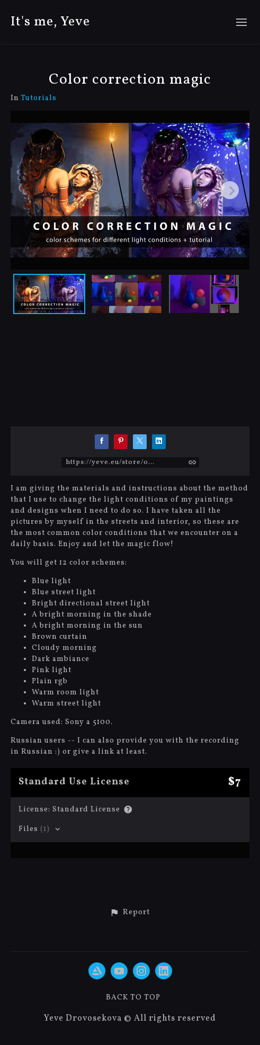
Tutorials (39, 98)
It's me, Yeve (50, 21)
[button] (130, 913)
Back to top (133, 998)
